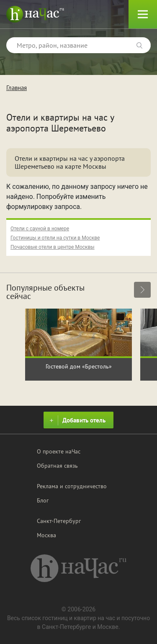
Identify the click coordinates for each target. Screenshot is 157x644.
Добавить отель (76, 420)
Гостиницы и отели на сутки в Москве (55, 238)
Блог (43, 500)
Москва (46, 535)
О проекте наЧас (58, 451)
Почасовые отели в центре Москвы (52, 247)
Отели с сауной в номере (39, 229)
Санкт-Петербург (59, 521)
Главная (16, 88)
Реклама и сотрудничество (72, 486)
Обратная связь (57, 465)
